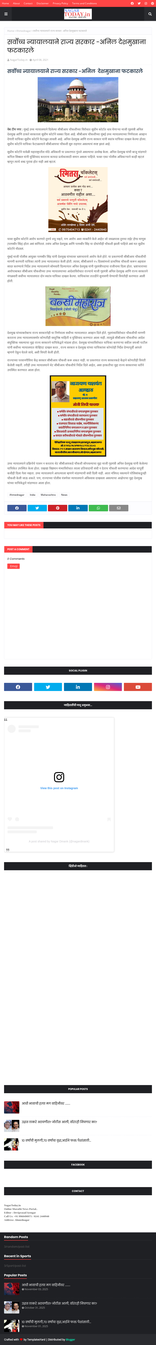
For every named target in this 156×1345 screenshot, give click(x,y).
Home (5, 3)
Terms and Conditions (84, 3)
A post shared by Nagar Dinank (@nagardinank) (59, 841)
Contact (28, 3)
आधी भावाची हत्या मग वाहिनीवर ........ (46, 1103)
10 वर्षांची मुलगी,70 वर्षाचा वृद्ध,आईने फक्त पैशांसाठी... (56, 1140)
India (32, 494)
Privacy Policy (60, 3)
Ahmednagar (23, 31)
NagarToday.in (19, 60)
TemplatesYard (36, 1339)
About (16, 3)
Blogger (70, 1339)
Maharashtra (48, 494)
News (64, 494)
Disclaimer (43, 3)
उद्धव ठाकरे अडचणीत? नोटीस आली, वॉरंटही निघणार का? (59, 1122)
